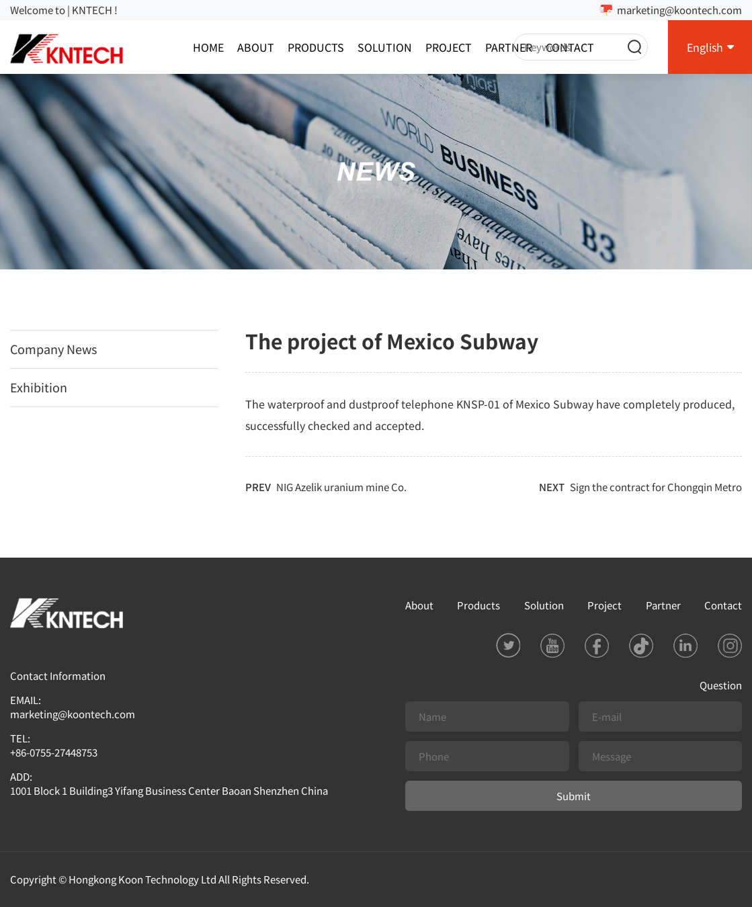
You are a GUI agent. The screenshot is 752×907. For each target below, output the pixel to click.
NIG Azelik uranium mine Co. (341, 487)
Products (316, 47)
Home (208, 47)
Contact (723, 605)
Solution (385, 47)
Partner (508, 47)
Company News (53, 348)
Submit (573, 796)
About (255, 47)
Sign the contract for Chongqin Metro (656, 487)
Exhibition (38, 387)
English (705, 47)
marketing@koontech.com (679, 10)
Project (448, 47)
